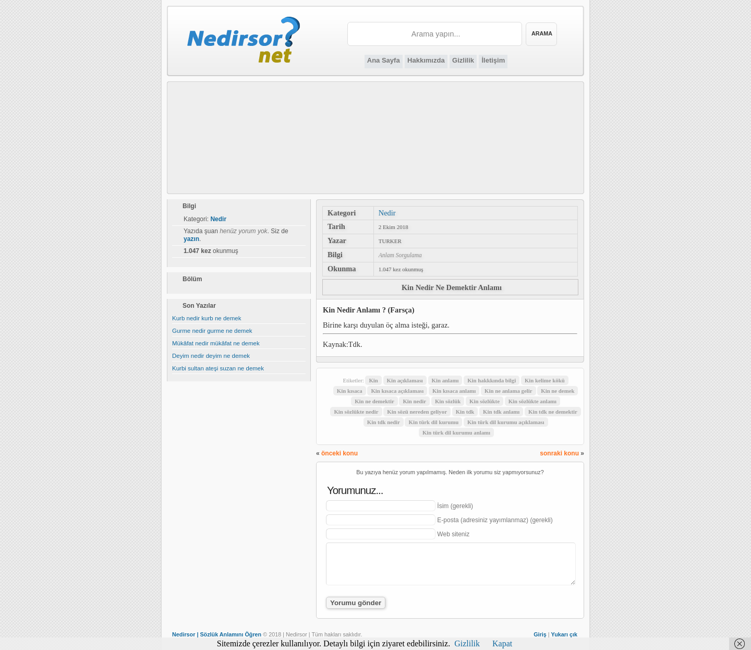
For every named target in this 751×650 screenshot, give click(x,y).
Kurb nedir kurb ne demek (206, 318)
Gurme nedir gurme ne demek (212, 331)
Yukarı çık (564, 634)
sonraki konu (559, 453)
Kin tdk (465, 411)
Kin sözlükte (484, 401)
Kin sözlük (448, 401)
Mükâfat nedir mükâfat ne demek (216, 343)
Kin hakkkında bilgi (491, 380)
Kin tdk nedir (383, 422)
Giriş (540, 634)
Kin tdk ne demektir (552, 411)
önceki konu (339, 453)
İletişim (493, 60)
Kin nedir (414, 401)
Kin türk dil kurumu (433, 422)
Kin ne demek (557, 391)
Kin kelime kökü (545, 380)
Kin (373, 380)
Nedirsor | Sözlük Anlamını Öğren (216, 634)
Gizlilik (463, 60)
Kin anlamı (445, 380)
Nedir (387, 213)
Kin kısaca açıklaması (397, 391)
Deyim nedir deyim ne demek (211, 356)
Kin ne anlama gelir (508, 391)
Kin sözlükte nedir (356, 411)
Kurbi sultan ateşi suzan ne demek (218, 368)
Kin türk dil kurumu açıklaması (505, 422)
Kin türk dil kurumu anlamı (456, 432)
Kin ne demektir (374, 401)
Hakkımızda (426, 60)
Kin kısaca (349, 391)
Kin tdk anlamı (501, 411)
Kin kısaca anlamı (454, 391)
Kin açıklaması (405, 380)
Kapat (502, 643)
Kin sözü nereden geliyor (417, 411)
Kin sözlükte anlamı (532, 401)
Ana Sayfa (383, 60)
